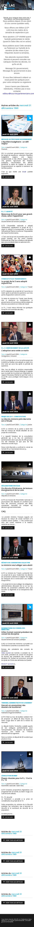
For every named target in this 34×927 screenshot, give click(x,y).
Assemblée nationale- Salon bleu (12, 786)
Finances (4, 149)
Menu (29, 4)
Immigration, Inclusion (9, 356)
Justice (30, 425)
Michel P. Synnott (7, 664)
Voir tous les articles (14, 840)
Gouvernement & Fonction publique (13, 221)
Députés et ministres (8, 496)
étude (24, 172)
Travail (30, 287)
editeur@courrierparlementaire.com (18, 93)
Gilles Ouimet (6, 653)
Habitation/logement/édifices (11, 713)
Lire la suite (9, 177)
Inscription (5, 8)
